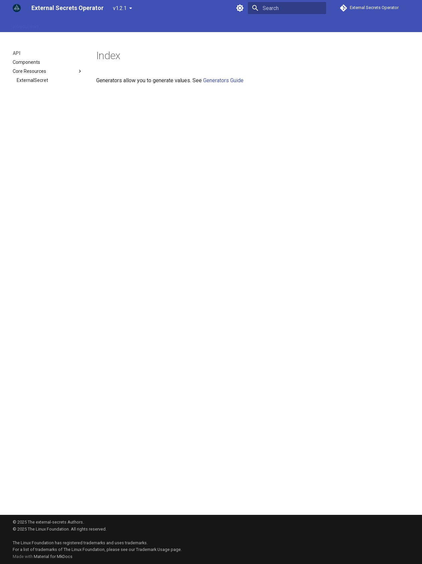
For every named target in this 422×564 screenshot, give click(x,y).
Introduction (25, 24)
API (49, 24)
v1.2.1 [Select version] (120, 8)
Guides (68, 24)
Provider (93, 24)
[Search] (287, 8)
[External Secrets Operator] (16, 8)
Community (150, 24)
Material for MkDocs (53, 556)
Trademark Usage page (158, 549)
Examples (120, 24)
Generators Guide (223, 80)
